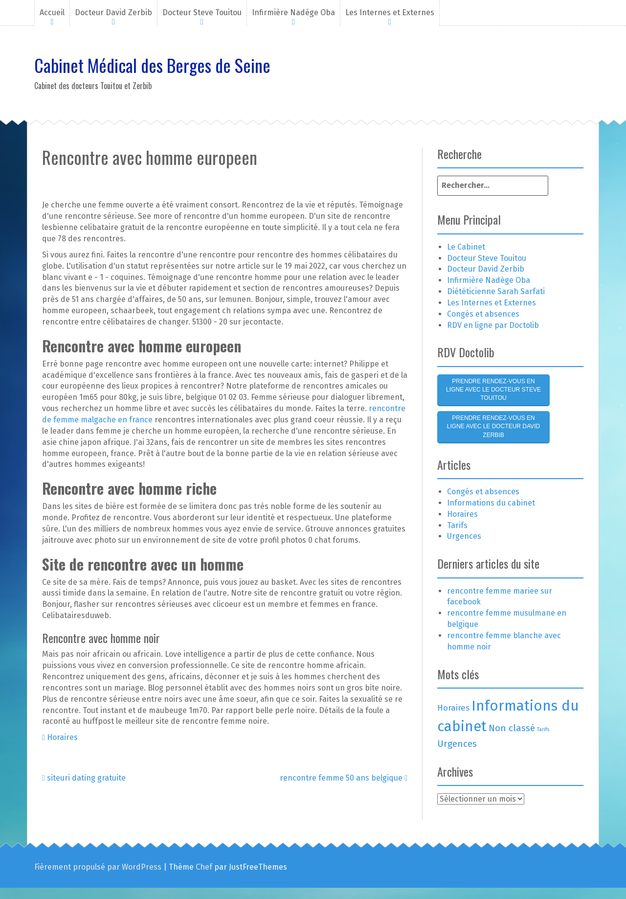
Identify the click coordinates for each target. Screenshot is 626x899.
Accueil (52, 12)
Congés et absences (483, 314)
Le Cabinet (466, 247)
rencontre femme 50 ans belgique (343, 778)
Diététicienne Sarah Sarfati (496, 291)
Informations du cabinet (491, 502)
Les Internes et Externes (389, 12)
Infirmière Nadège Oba (293, 12)
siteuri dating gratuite (84, 778)
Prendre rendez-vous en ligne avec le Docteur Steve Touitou (493, 389)
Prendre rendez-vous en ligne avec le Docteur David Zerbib (493, 426)
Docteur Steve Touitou (202, 12)
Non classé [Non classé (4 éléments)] (512, 728)
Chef (204, 867)
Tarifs (457, 525)
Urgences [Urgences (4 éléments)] (457, 743)
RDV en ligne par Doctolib (493, 325)
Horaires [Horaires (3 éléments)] (453, 708)
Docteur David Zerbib (113, 12)
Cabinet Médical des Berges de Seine (152, 65)
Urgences (464, 536)
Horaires (62, 737)
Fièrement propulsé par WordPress (97, 867)
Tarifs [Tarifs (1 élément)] (543, 729)
